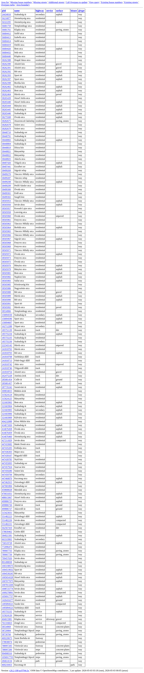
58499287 (6, 178)
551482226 (7, 520)
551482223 (7, 516)
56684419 (6, 45)
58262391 (6, 67)
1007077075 (7, 581)
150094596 (7, 318)
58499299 (6, 185)
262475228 (7, 376)
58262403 (6, 90)
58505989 (6, 296)
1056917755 (7, 657)
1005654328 (7, 577)
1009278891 (7, 592)
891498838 (7, 562)
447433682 (7, 444)
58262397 (6, 79)
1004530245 (7, 573)
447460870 (7, 478)
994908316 (7, 653)
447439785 (7, 459)
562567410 (7, 528)
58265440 (6, 102)
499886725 (7, 501)
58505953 (6, 201)
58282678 (6, 125)
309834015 (7, 391)
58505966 (6, 235)
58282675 (6, 121)
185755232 (7, 611)
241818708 (7, 357)
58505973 (6, 258)
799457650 (7, 558)
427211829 (7, 440)
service (49, 10)
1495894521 (7, 604)
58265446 (6, 113)
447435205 (7, 448)
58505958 (6, 212)
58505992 (6, 307)
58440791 (6, 136)
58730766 (6, 634)
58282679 (6, 128)
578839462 (7, 531)
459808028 (7, 490)
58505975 (6, 261)
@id (4, 10)
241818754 (7, 372)
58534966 (6, 311)
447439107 (7, 455)
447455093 (7, 463)
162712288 (7, 326)
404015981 (7, 619)
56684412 (6, 33)
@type (81, 10)
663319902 (7, 539)
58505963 (6, 223)
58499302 (6, 197)
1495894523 (7, 608)
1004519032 (7, 569)
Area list (5, 2)
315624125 (7, 398)
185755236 (7, 341)
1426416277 (7, 600)
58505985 (6, 284)
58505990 (6, 299)
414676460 (7, 436)
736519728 (7, 543)
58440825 (6, 159)
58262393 (6, 75)
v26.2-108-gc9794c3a (19, 670)
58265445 (6, 109)
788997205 (7, 646)
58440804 (6, 144)
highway (40, 10)
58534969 (6, 627)
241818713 (7, 360)
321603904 (7, 406)
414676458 (7, 429)
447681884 (7, 486)
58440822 (6, 155)
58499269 (6, 170)
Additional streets (56, 2)
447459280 (7, 471)
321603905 (7, 410)
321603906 (7, 414)
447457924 (7, 467)
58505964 (6, 227)
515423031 (7, 512)
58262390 (6, 64)
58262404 (6, 94)
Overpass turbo (8, 5)
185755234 (7, 334)
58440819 (6, 147)
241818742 (7, 364)
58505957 (6, 208)
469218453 (7, 665)
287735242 (7, 387)
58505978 (6, 269)
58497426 (6, 163)
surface (59, 10)
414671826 (7, 425)
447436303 (7, 452)
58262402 (6, 86)
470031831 (7, 493)
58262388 (6, 60)
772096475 (7, 547)
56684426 (6, 48)
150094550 (7, 315)
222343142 (7, 345)
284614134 (7, 661)
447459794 (7, 474)
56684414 (6, 41)
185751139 (7, 330)
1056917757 (7, 596)
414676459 (7, 433)
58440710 (6, 132)
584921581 (7, 535)
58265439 (6, 98)
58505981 (6, 273)
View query (94, 2)
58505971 (6, 250)
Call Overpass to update (76, 2)
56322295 (6, 22)
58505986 (6, 288)
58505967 (6, 239)
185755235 (7, 337)
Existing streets (131, 2)
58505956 (6, 204)
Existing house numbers (112, 2)
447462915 (7, 482)
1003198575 (7, 566)
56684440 (6, 56)
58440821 (6, 151)
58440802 (6, 140)
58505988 (6, 292)
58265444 (6, 106)
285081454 (7, 379)
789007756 (7, 554)
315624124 (7, 395)
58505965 (6, 231)
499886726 (7, 505)
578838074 (7, 642)
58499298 (6, 182)
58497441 (6, 166)
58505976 (6, 265)
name (17, 10)
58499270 (6, 174)
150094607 (7, 322)
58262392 (6, 71)
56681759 (6, 26)
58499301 (6, 193)
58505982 (6, 277)
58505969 (6, 246)
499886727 (7, 509)
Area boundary (23, 5)
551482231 (7, 524)
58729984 (6, 630)
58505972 (6, 254)
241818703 (7, 353)
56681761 (6, 29)
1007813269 (7, 585)
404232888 (7, 421)
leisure (74, 10)
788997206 (7, 649)
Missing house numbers (21, 2)
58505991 (6, 303)
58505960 (6, 216)
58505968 (6, 242)
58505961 (6, 220)
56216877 (6, 18)
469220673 (7, 638)
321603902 (7, 402)
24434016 (6, 14)
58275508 (6, 117)
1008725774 (7, 589)
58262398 (6, 83)
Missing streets (40, 2)
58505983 (6, 280)
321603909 (7, 417)
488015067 (7, 497)
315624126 (7, 615)
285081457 (7, 383)
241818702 (7, 349)
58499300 (6, 189)
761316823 (7, 623)
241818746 (7, 368)
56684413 (6, 37)
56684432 (6, 52)
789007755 (7, 550)
